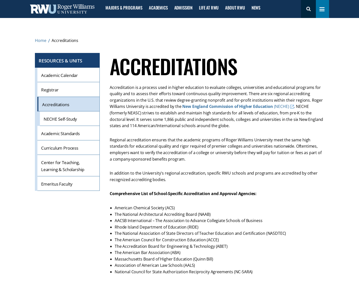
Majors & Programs (123, 8)
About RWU (235, 8)
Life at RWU (209, 8)
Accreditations (55, 104)
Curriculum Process (59, 148)
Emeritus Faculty (57, 184)
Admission (183, 8)
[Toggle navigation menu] (322, 9)
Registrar (49, 90)
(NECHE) (235, 106)
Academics (158, 8)
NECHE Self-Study (60, 119)
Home (40, 40)
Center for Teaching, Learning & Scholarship (62, 166)
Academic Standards (60, 133)
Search (308, 9)
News (256, 8)
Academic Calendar (59, 75)
